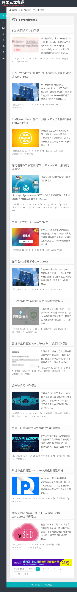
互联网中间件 (4, 52)
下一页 (17, 573)
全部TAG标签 (24, 9)
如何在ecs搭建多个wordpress (30, 261)
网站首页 (4, 15)
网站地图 (48, 584)
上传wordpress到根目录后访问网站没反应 (37, 301)
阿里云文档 (4, 58)
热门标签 (35, 584)
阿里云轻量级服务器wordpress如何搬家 (36, 428)
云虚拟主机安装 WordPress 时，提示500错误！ (41, 343)
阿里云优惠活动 (4, 22)
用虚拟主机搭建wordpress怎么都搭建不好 (37, 470)
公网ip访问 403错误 (24, 385)
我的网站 (13, 3)
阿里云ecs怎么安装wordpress (30, 222)
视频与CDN (4, 46)
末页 (26, 573)
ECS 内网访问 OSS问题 (25, 30)
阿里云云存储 (4, 40)
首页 (12, 9)
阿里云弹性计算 (4, 28)
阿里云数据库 (4, 34)
